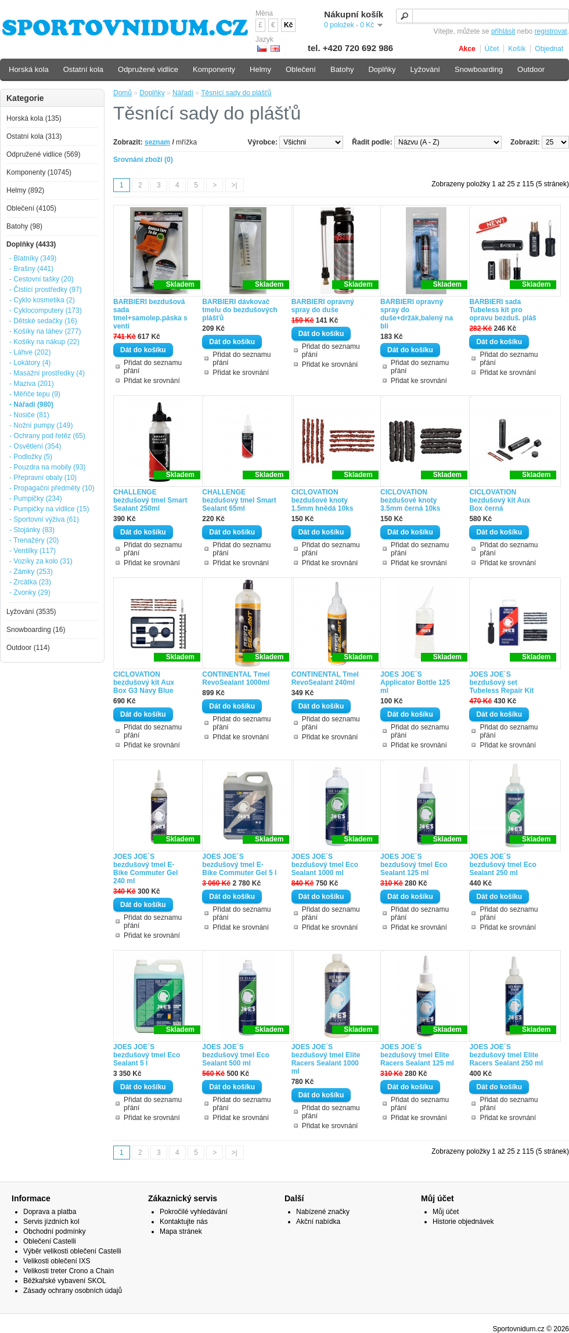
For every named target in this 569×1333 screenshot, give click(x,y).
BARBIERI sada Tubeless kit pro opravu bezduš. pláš (502, 310)
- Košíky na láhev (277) (45, 331)
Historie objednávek (463, 1222)
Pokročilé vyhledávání (194, 1212)
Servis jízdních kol (51, 1222)
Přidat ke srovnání (152, 381)
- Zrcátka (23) (30, 582)
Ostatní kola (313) (34, 136)
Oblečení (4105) (31, 208)
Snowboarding (479, 69)
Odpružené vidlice (148, 69)
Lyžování (425, 69)
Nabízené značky (323, 1212)
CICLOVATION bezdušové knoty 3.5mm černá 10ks (410, 500)
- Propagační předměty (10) (52, 488)
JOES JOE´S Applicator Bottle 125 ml (415, 682)
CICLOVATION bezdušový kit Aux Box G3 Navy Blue (143, 682)
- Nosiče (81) (29, 415)
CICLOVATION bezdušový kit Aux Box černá (499, 500)
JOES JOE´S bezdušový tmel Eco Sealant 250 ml (502, 864)
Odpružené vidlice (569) (43, 154)
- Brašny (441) (31, 269)
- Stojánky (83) (32, 530)
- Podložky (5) (30, 457)
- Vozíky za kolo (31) (41, 561)
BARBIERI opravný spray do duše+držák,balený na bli (416, 314)
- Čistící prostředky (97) (45, 290)
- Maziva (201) (31, 384)
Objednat (549, 49)
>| (234, 185)
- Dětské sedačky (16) (43, 321)
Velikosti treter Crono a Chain (68, 1271)
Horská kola (29, 69)
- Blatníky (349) (32, 258)
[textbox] (482, 16)
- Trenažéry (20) (34, 540)
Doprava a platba (49, 1212)
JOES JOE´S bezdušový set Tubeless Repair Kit (501, 682)
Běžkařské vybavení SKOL (64, 1281)
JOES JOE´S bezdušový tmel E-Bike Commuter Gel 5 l (239, 864)
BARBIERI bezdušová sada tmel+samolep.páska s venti (150, 314)
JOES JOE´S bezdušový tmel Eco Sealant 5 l (146, 1055)
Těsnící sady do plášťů (236, 93)
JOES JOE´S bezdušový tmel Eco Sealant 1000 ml (324, 864)
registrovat (551, 31)
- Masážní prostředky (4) (47, 373)
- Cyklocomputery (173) (45, 310)
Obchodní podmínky (54, 1231)
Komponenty (214, 69)
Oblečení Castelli (49, 1241)
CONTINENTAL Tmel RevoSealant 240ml (325, 678)
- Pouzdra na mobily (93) (47, 467)
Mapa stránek (181, 1231)
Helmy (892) (25, 190)
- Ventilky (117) (32, 551)
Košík (516, 49)
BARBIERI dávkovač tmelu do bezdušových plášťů (239, 310)
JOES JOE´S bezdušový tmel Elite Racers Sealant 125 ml (417, 1055)
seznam (157, 142)
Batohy (342, 69)
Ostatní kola (83, 69)
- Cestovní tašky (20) (41, 279)
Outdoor (531, 69)
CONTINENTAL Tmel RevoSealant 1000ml (235, 678)
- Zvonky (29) (30, 592)
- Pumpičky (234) (35, 498)
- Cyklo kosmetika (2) (42, 300)
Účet (492, 49)
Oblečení (301, 69)
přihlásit (503, 31)
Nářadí (182, 93)
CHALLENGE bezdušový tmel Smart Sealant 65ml (239, 500)
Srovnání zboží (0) (143, 160)
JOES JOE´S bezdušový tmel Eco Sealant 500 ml (235, 1055)
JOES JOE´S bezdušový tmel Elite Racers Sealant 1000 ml (326, 1059)
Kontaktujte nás (184, 1222)
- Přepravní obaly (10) (43, 478)
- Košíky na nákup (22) (44, 342)
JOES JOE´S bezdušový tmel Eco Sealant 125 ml (413, 864)
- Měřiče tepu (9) (34, 394)
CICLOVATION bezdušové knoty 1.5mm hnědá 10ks (322, 500)
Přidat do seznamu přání (153, 367)
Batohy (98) (24, 226)
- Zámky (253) (31, 572)
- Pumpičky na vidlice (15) (49, 509)
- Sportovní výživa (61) (44, 519)
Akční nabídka (318, 1222)
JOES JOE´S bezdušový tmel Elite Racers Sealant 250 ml (506, 1055)
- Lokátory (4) (30, 363)
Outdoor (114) (28, 648)
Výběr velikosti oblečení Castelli (72, 1251)
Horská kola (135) (34, 118)
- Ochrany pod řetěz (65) (47, 436)
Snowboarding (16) (35, 630)
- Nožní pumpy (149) (41, 425)
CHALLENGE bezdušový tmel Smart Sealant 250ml (150, 500)
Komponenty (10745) (38, 172)
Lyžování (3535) (31, 612)
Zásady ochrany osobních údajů (72, 1291)
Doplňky (151, 93)
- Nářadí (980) (31, 404)
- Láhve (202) (30, 352)
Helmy (260, 69)
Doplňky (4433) (31, 244)
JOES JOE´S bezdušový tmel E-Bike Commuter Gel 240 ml (145, 868)
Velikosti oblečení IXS (56, 1261)
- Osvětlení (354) (35, 446)
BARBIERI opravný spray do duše (322, 306)
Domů (122, 93)
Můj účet (446, 1212)
